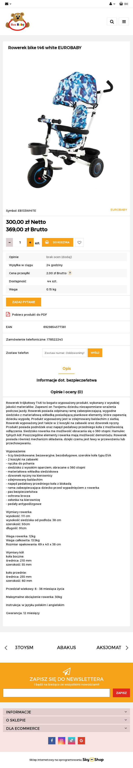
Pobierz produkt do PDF (26, 314)
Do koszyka (57, 242)
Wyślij (95, 352)
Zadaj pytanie (23, 302)
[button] (123, 4)
